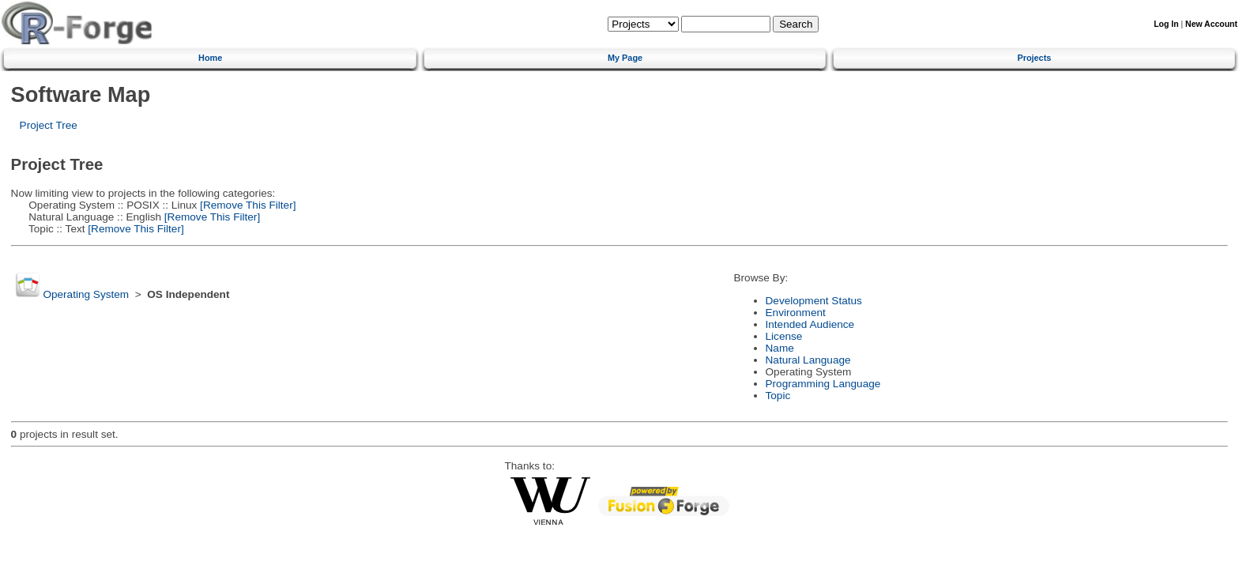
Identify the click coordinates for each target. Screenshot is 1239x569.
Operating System (86, 294)
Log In (1166, 24)
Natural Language (808, 360)
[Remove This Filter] (246, 205)
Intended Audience (810, 324)
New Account (1211, 24)
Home (210, 57)
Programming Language (823, 384)
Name (780, 348)
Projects (1034, 57)
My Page (625, 57)
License (784, 336)
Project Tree (48, 125)
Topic (778, 395)
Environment (796, 312)
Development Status (814, 301)
